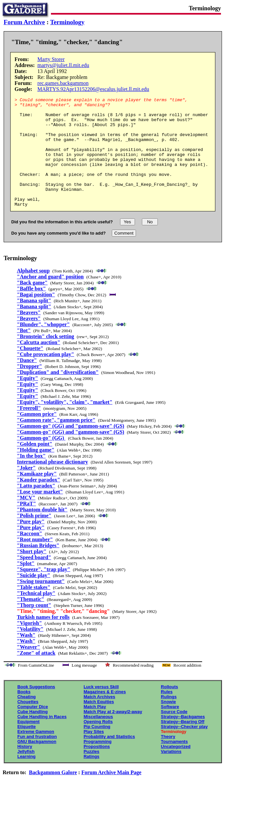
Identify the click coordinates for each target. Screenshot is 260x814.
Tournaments (174, 763)
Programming (98, 763)
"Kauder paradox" (38, 501)
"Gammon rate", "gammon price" (56, 442)
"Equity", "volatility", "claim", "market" (64, 424)
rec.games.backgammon (63, 83)
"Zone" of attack (36, 675)
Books (23, 713)
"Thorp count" (34, 627)
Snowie (168, 723)
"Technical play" (36, 615)
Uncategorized (176, 768)
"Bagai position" (36, 316)
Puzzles (92, 773)
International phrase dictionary (52, 483)
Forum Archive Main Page (111, 794)
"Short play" (31, 573)
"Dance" (27, 382)
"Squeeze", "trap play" (43, 591)
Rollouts (169, 708)
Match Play (95, 728)
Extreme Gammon (35, 753)
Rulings (169, 718)
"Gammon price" (37, 436)
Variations (171, 773)
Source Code (174, 733)
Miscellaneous (98, 738)
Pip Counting (97, 748)
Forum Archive (24, 22)
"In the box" (31, 478)
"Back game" (32, 304)
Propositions (97, 768)
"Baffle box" (31, 310)
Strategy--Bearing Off (182, 743)
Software (170, 728)
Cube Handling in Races (41, 738)
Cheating (26, 718)
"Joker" (26, 489)
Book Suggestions (36, 708)
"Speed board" (34, 579)
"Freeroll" (29, 430)
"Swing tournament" (41, 603)
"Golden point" (34, 466)
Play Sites (94, 753)
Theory (168, 758)
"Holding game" (35, 472)
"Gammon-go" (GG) (41, 460)
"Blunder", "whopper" (43, 346)
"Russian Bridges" (38, 567)
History (24, 768)
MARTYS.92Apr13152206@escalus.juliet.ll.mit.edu (93, 89)
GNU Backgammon (36, 763)
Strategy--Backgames (183, 738)
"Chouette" (30, 370)
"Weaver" (28, 669)
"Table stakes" (33, 609)
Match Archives (99, 718)
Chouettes (27, 723)
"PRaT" (26, 525)
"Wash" (26, 657)
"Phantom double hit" (42, 531)
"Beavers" (29, 334)
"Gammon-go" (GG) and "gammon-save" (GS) (70, 448)
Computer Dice (32, 728)
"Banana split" (34, 322)
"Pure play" (31, 543)
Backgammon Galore (53, 794)
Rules (166, 713)
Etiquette (26, 748)
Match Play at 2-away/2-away (113, 733)
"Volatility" (30, 651)
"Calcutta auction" (38, 364)
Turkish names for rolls (43, 639)
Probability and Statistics (109, 758)
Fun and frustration (37, 758)
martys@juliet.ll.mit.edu (63, 65)
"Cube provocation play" (45, 376)
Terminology (67, 22)
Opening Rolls (98, 743)
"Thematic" (30, 621)
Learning (26, 778)
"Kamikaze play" (37, 495)
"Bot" (24, 352)
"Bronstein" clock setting (45, 358)
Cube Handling (32, 733)
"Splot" (25, 585)
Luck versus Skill (101, 708)
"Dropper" (29, 388)
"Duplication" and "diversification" (58, 394)
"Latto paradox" (36, 507)
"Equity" (27, 400)
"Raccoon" (29, 555)
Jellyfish (25, 773)
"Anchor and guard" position (50, 298)
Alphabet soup (33, 292)
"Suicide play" (33, 597)
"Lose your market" (40, 513)
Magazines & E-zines (105, 713)
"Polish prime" (34, 537)
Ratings (92, 778)
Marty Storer (51, 59)
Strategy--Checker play (184, 748)
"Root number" (35, 561)
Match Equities (99, 723)
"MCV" (26, 519)
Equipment (28, 743)
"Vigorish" (29, 645)
